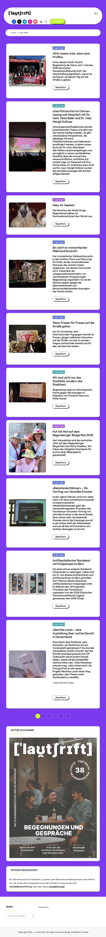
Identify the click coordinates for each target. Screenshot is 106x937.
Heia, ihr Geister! (64, 205)
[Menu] (95, 13)
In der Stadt (59, 48)
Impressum (43, 907)
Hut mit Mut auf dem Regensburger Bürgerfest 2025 (73, 433)
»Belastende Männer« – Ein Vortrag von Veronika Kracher (73, 489)
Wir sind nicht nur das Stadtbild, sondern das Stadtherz (67, 381)
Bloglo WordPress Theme (76, 932)
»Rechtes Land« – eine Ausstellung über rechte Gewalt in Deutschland (73, 633)
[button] (57, 21)
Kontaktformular (57, 886)
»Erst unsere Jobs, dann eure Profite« (71, 55)
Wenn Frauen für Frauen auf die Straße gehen (73, 324)
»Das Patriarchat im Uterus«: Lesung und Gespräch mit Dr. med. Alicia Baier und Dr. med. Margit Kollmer (72, 116)
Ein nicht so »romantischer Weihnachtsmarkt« (70, 249)
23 (61, 716)
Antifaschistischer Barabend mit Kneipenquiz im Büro (71, 562)
